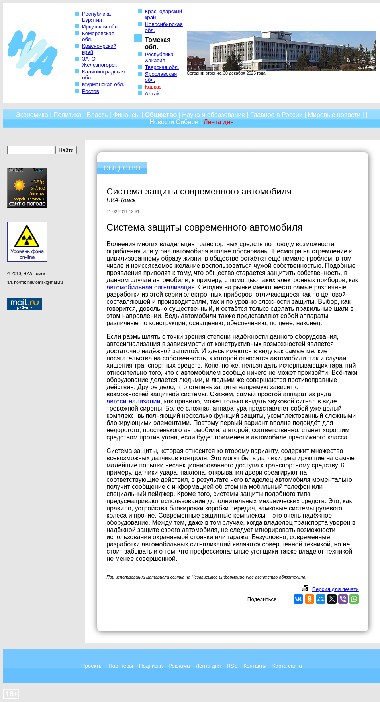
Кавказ (153, 87)
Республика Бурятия (96, 17)
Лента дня (208, 666)
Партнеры (120, 666)
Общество (161, 114)
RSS (232, 666)
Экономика (32, 114)
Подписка (151, 666)
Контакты (254, 666)
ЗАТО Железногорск (99, 62)
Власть (97, 114)
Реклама (179, 666)
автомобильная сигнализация (150, 287)
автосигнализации (133, 401)
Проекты (91, 666)
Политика (67, 114)
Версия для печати (335, 589)
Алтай (152, 94)
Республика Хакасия (159, 57)
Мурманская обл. (103, 84)
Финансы (126, 114)
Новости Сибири (173, 122)
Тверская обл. (162, 67)
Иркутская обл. (100, 27)
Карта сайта (287, 666)
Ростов (90, 91)
